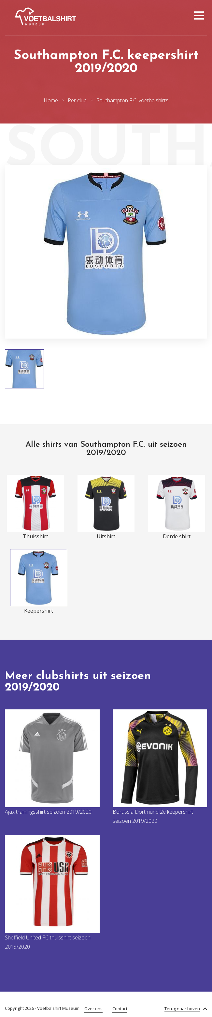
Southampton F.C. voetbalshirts (132, 100)
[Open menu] (198, 16)
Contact (119, 1008)
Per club (77, 100)
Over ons (93, 1008)
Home (51, 100)
